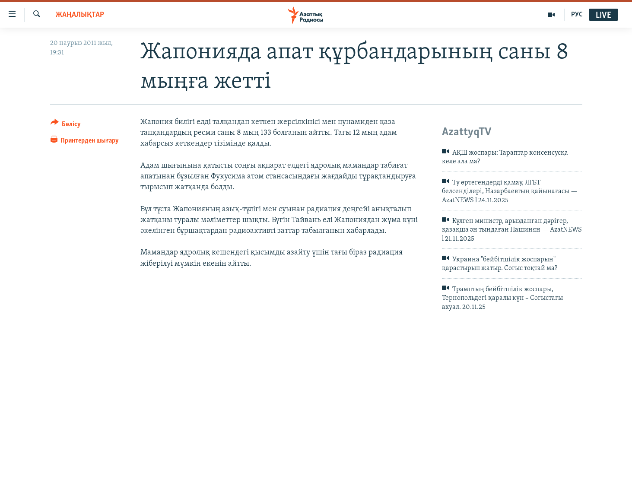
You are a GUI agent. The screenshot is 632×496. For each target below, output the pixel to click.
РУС (577, 14)
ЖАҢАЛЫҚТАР (80, 15)
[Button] (66, 125)
